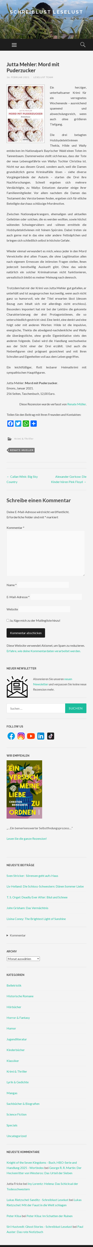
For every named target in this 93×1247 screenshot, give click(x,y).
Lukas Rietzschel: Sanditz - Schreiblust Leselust (37, 1200)
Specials (12, 1125)
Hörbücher (14, 1007)
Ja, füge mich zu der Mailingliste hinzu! (33, 620)
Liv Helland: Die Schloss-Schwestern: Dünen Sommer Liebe (45, 886)
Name (12, 585)
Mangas (12, 1093)
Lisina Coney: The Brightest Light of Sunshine (36, 919)
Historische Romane (20, 996)
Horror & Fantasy (18, 1017)
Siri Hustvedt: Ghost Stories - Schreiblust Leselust (39, 1226)
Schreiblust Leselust (46, 12)
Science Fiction (16, 1114)
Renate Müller (76, 404)
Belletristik (14, 985)
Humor (11, 1028)
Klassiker (13, 1061)
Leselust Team (43, 77)
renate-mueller (21, 450)
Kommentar (15, 527)
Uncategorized (16, 1136)
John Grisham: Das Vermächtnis (27, 908)
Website (12, 609)
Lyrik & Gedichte (18, 1082)
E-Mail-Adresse (18, 597)
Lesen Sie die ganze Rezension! (27, 838)
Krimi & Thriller (24, 438)
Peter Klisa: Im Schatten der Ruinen (49, 1216)
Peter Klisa (14, 1216)
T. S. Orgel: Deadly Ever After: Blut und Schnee (37, 897)
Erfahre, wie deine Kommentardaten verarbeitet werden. (44, 651)
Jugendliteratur (17, 1039)
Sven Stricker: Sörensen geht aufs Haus (32, 875)
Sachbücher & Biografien (23, 1103)
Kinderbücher (16, 1050)
